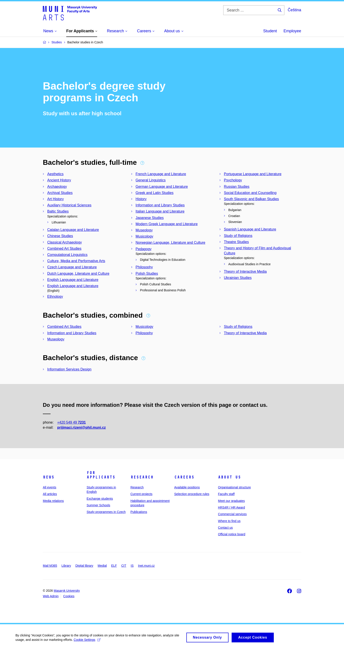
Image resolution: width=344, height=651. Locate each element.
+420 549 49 (71, 422)
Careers (184, 477)
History (141, 199)
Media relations (53, 501)
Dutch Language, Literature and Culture (78, 273)
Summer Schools (98, 505)
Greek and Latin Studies (155, 193)
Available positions (187, 487)
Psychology (233, 180)
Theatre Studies (236, 242)
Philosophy (144, 267)
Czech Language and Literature (72, 267)
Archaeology (57, 186)
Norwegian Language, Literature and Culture (170, 242)
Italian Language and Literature (160, 211)
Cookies (68, 596)
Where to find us (229, 521)
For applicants (101, 475)
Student (270, 31)
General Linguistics (151, 180)
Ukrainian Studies (237, 278)
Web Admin (51, 596)
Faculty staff (226, 494)
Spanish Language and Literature (250, 229)
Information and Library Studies (160, 205)
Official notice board (231, 534)
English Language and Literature (72, 280)
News (48, 477)
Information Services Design (69, 369)
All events (49, 487)
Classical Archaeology (64, 242)
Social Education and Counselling (250, 193)
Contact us (225, 527)
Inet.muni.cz (146, 565)
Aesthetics (55, 174)
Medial (102, 565)
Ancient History (59, 180)
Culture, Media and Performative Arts (76, 261)
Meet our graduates (231, 501)
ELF (114, 565)
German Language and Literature (162, 186)
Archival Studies (60, 193)
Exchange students (100, 498)
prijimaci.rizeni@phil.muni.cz (81, 427)
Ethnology (55, 296)
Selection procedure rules (191, 494)
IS (132, 565)
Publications (138, 512)
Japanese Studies (150, 218)
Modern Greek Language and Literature (167, 224)
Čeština (294, 10)
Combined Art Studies (64, 248)
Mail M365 (50, 565)
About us (229, 477)
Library (66, 565)
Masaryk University (67, 590)
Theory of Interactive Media (245, 271)
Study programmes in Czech (106, 512)
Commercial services (232, 514)
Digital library (84, 565)
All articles (50, 494)
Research (141, 477)
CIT (123, 565)
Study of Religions (238, 236)
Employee (292, 31)
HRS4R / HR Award (231, 507)
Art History (55, 199)
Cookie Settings (87, 641)
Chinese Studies (60, 236)
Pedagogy (143, 249)
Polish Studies (147, 273)
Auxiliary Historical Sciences (69, 205)
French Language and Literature (161, 174)
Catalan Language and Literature (73, 230)
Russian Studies (236, 186)
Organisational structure (234, 487)
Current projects (141, 494)
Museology (144, 230)
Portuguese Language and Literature (253, 174)
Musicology (144, 236)
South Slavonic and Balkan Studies (251, 199)
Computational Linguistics (67, 255)
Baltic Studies (58, 211)
